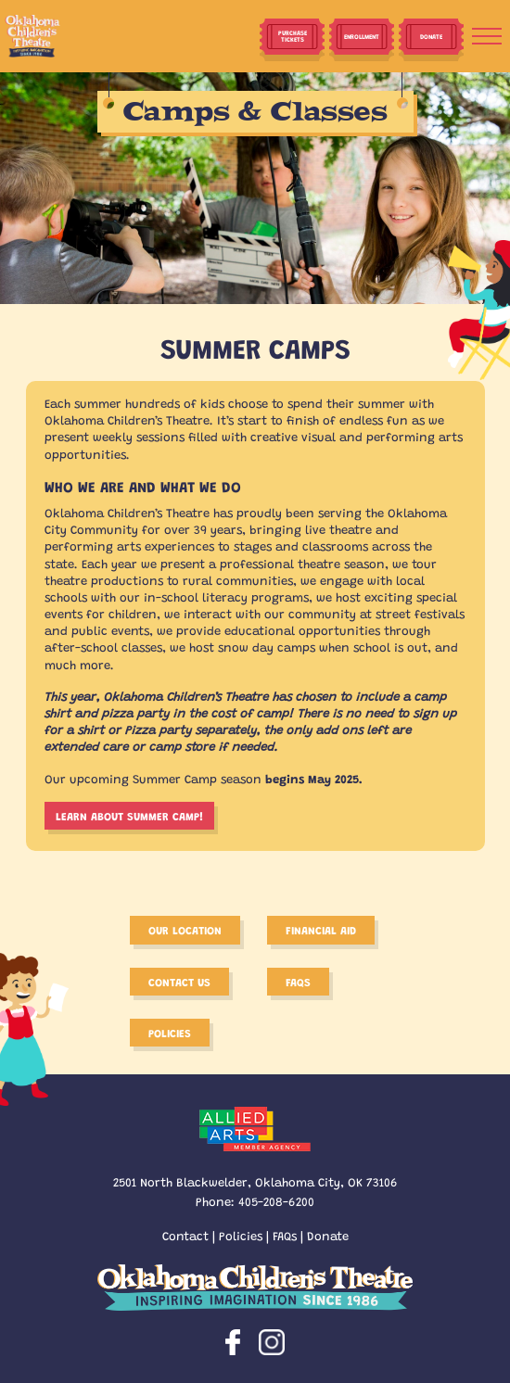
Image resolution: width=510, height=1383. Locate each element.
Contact (185, 1235)
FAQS (298, 981)
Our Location (185, 929)
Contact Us (179, 981)
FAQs (285, 1235)
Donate (328, 1235)
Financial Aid (321, 929)
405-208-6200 (276, 1201)
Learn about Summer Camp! (129, 815)
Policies (169, 1032)
